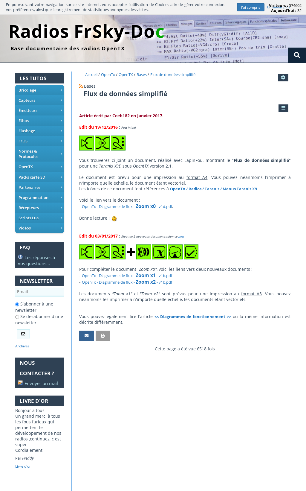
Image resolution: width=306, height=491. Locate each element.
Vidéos (40, 219)
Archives (22, 337)
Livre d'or (23, 463)
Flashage (40, 130)
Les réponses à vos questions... (36, 251)
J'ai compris (250, 7)
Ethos (40, 120)
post (181, 236)
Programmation (40, 190)
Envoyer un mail (33, 378)
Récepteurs (40, 199)
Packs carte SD (40, 170)
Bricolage (40, 91)
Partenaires (40, 180)
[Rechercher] (297, 55)
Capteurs (40, 101)
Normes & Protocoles (40, 150)
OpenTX (40, 160)
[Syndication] (81, 86)
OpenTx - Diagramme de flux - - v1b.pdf (132, 275)
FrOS (40, 140)
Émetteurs (40, 111)
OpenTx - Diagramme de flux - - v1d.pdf (132, 206)
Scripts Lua (40, 209)
